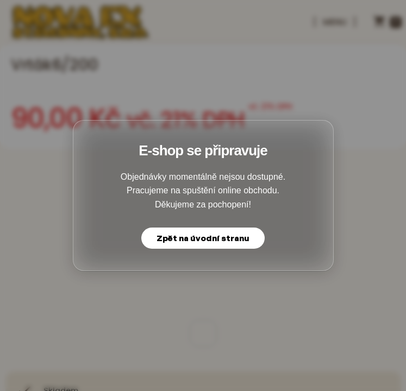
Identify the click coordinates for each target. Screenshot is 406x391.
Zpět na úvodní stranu (203, 238)
